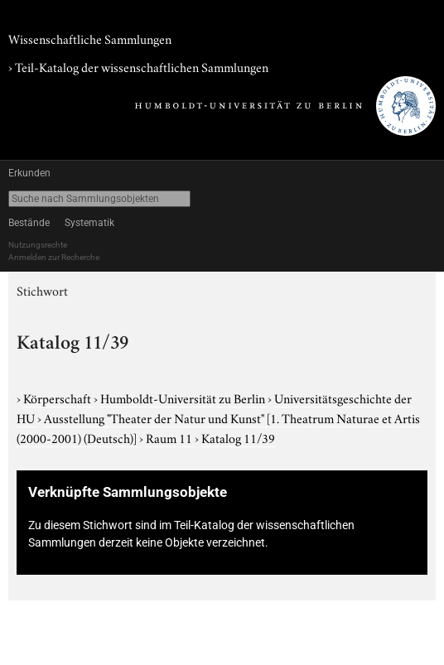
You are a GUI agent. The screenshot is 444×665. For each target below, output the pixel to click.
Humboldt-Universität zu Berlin (184, 397)
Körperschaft (58, 397)
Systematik (89, 223)
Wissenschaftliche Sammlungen (89, 38)
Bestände (29, 223)
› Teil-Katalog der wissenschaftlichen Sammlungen (138, 66)
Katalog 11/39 (238, 437)
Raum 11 (170, 437)
